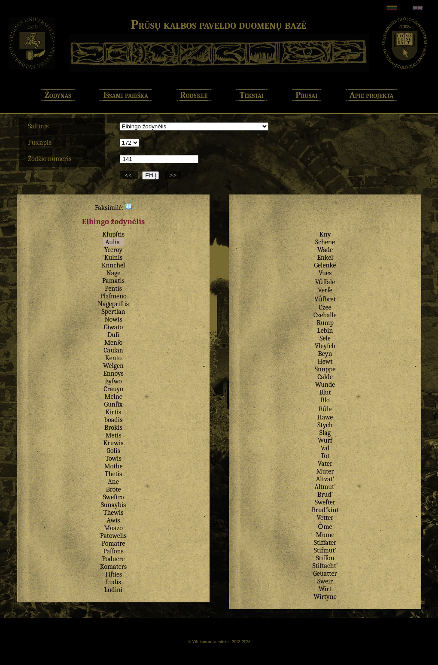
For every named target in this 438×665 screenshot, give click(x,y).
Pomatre (113, 543)
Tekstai (252, 95)
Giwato (113, 327)
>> (173, 175)
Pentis (113, 288)
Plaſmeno (113, 296)
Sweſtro (113, 497)
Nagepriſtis (113, 304)
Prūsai (307, 95)
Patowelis (113, 536)
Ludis (113, 582)
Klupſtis (113, 234)
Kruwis (113, 443)
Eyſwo (113, 381)
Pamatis (113, 281)
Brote (113, 489)
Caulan (113, 350)
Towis (113, 458)
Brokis (113, 427)
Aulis (112, 242)
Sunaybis (113, 505)
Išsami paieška (125, 95)
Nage (113, 273)
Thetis (113, 474)
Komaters (113, 567)
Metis (113, 435)
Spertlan (113, 312)
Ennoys (113, 373)
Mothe (113, 466)
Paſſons (113, 551)
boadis (113, 420)
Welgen (113, 366)
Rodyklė (194, 95)
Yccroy (113, 250)
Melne (113, 397)
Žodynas (58, 95)
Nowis (113, 319)
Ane (113, 482)
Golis (113, 451)
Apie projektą (372, 95)
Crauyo (113, 389)
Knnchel (113, 265)
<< (129, 175)
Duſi (113, 335)
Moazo (113, 528)
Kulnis (113, 257)
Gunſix (113, 404)
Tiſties (113, 574)
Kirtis (114, 412)
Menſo (113, 342)
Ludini (113, 590)
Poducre (113, 559)
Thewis (113, 512)
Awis (113, 520)
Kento (113, 358)
